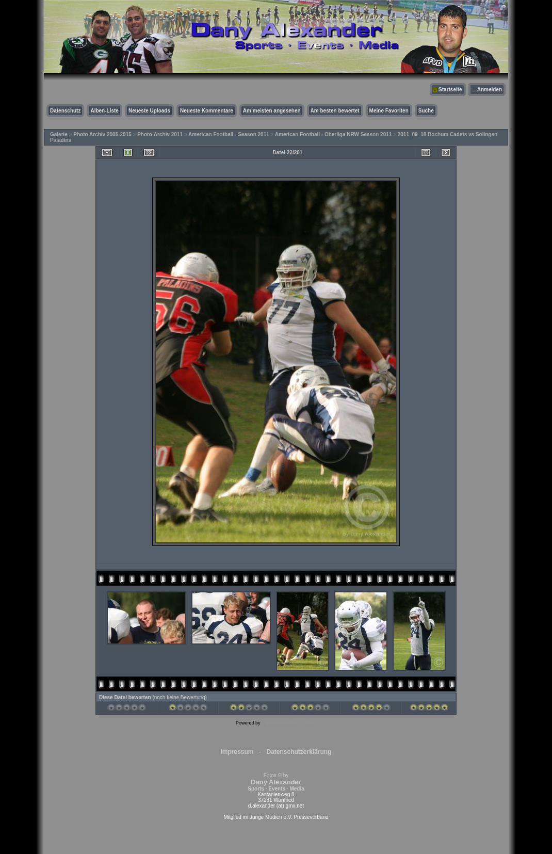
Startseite (450, 89)
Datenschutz (65, 111)
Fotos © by (276, 782)
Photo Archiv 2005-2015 (102, 134)
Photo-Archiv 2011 (160, 134)
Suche (426, 111)
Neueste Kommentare (206, 111)
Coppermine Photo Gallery (289, 723)
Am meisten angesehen (272, 111)
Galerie (59, 134)
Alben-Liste (104, 111)
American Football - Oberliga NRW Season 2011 (333, 134)
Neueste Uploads (149, 111)
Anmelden (489, 89)
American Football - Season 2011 (228, 134)
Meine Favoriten (389, 111)
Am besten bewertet (335, 111)
